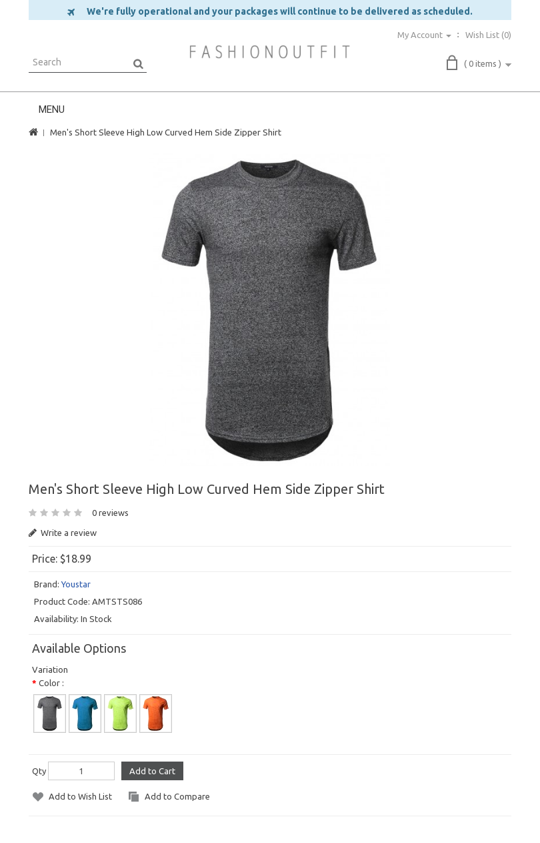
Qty (39, 771)
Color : (51, 682)
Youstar (76, 584)
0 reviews (110, 512)
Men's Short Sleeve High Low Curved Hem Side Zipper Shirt (165, 132)
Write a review (63, 532)
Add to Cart (152, 771)
